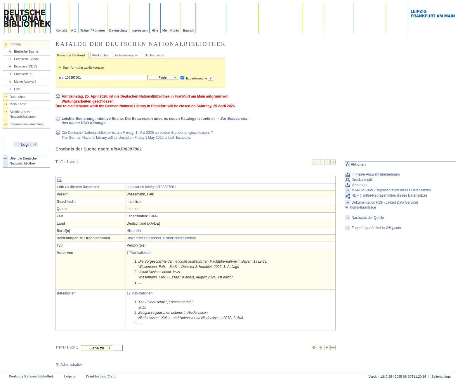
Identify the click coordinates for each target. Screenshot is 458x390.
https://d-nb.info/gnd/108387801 (151, 187)
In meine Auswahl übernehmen (376, 174)
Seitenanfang (441, 376)
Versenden (360, 185)
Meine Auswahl (25, 81)
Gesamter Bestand (71, 55)
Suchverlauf (22, 74)
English (188, 30)
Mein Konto (170, 30)
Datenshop (17, 96)
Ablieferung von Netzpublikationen (23, 114)
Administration (69, 365)
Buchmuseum (154, 55)
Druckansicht (362, 180)
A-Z (73, 30)
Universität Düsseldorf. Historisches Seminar (161, 238)
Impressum (139, 30)
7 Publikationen (139, 253)
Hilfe (155, 30)
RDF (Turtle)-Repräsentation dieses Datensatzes (390, 195)
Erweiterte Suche (26, 59)
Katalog (15, 44)
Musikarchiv (99, 55)
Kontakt (61, 30)
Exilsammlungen (126, 55)
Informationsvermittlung (27, 124)
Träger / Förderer (92, 30)
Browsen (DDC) (25, 66)
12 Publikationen (140, 293)
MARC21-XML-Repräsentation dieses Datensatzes (391, 190)
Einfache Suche (26, 51)
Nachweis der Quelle (368, 218)
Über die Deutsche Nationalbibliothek (23, 161)
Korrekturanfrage (360, 207)
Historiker (134, 231)
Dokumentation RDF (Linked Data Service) (385, 202)
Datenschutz (118, 30)
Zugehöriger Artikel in (376, 228)
